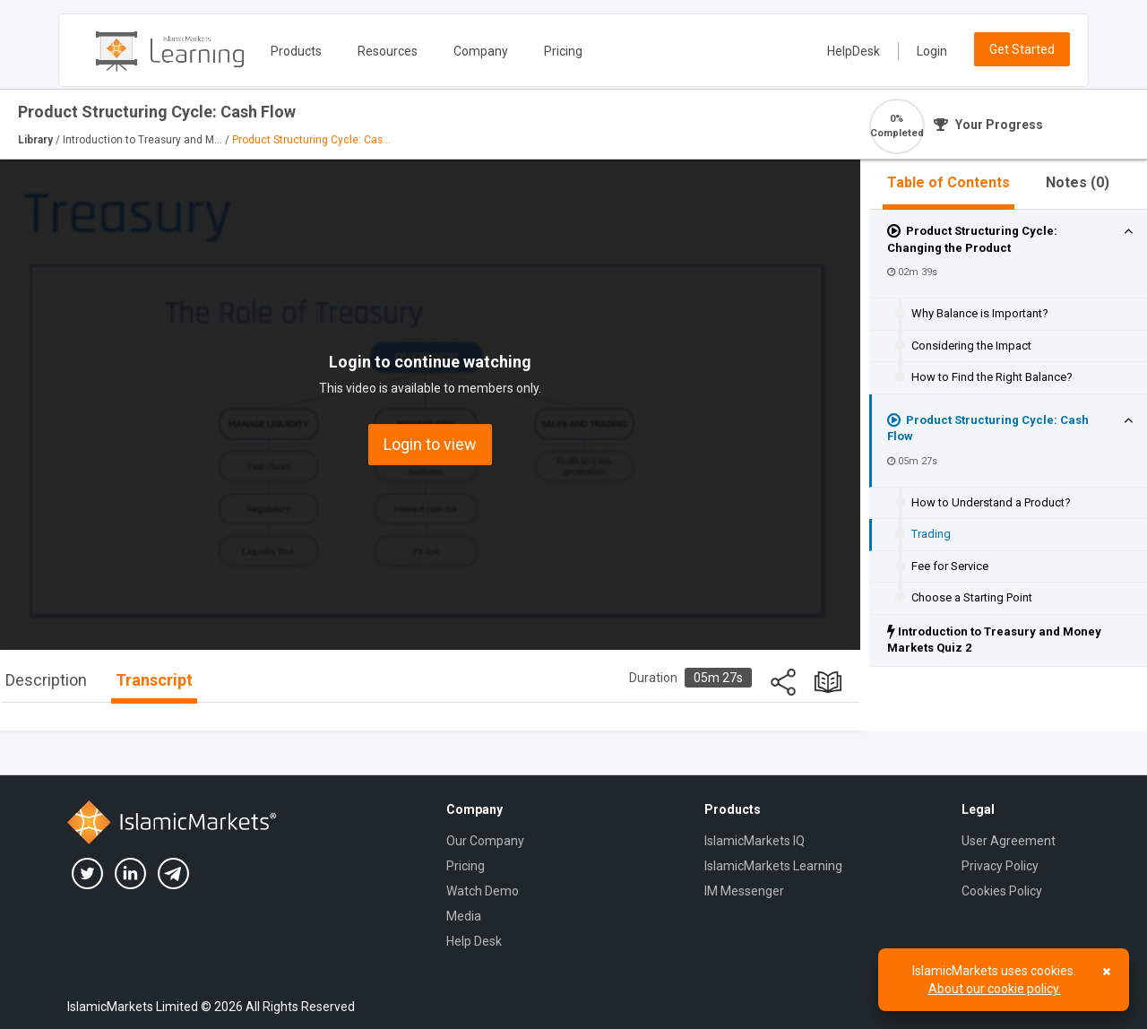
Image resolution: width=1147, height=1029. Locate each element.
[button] (1128, 231)
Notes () (1077, 182)
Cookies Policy (1002, 891)
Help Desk (474, 941)
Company (480, 51)
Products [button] (296, 51)
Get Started (1022, 49)
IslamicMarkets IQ (754, 841)
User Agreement (1009, 841)
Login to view (430, 444)
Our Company (485, 841)
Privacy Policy (1000, 866)
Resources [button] (388, 51)
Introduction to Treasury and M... (144, 140)
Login (932, 51)
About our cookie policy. (994, 988)
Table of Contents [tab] (948, 182)
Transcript (154, 679)
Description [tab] (46, 679)
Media (463, 916)
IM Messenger (744, 891)
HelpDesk (853, 51)
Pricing (563, 51)
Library (37, 140)
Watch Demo (482, 891)
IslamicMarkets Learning (773, 866)
